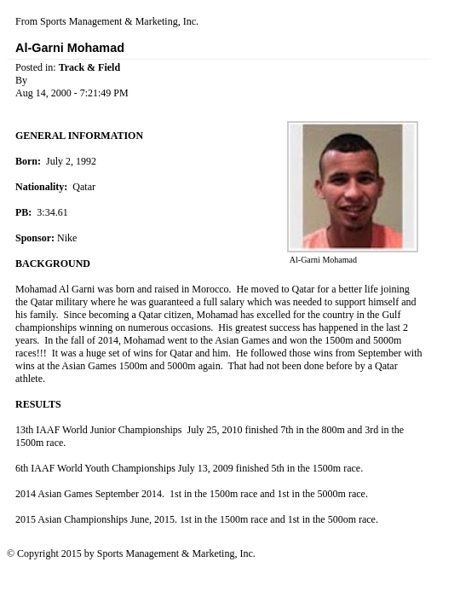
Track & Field (89, 67)
